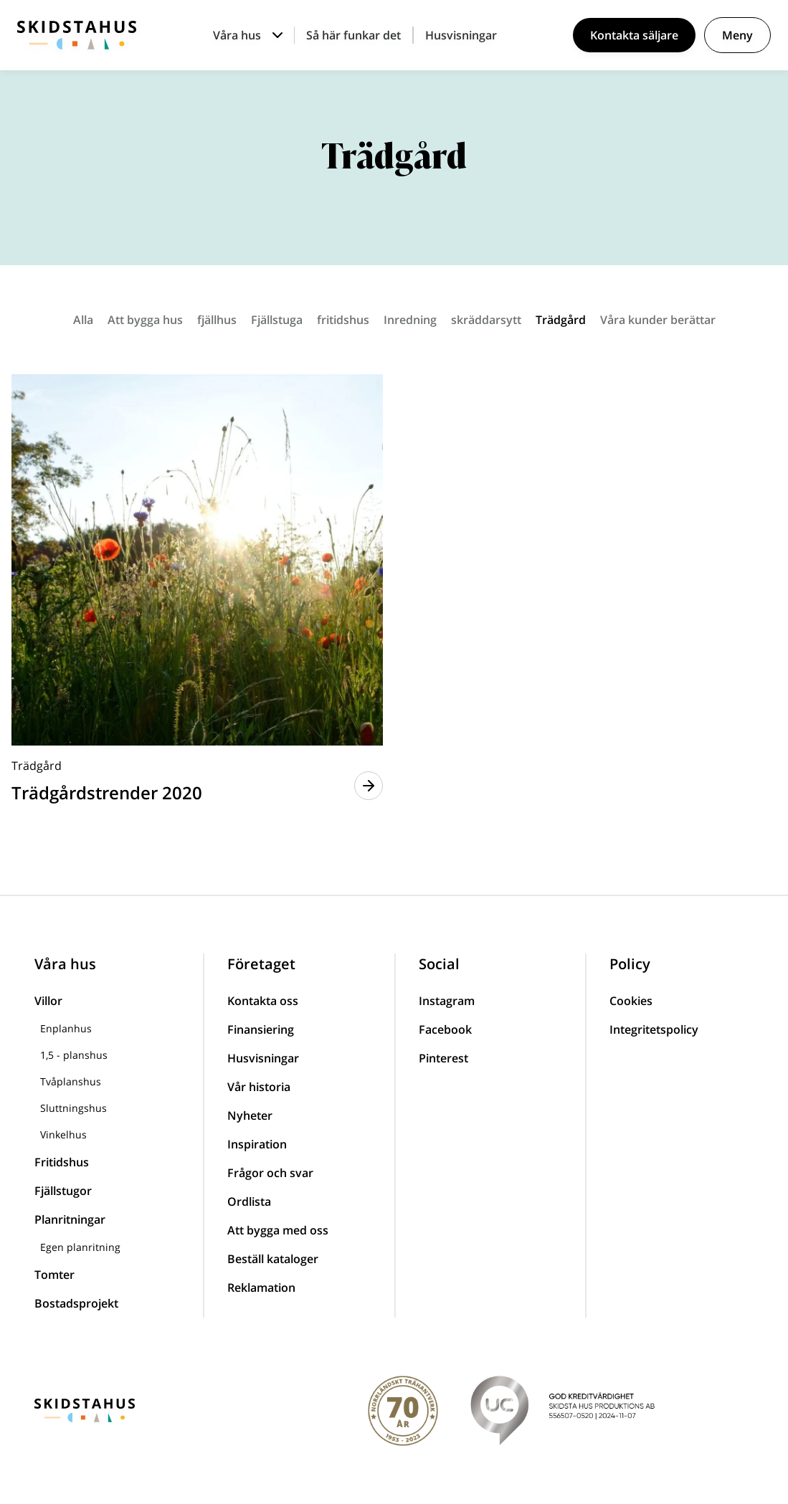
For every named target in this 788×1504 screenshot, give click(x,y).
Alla (83, 320)
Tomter (54, 1274)
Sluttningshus (73, 1108)
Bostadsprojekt (76, 1303)
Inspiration (257, 1144)
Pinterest (443, 1058)
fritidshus (343, 320)
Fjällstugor (63, 1191)
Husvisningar (461, 35)
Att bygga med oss (277, 1230)
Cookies (630, 1001)
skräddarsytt (486, 320)
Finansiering (260, 1029)
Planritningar (69, 1219)
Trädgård (561, 320)
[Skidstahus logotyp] (76, 35)
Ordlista (249, 1201)
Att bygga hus (145, 320)
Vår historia (258, 1087)
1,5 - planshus (74, 1055)
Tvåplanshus (70, 1081)
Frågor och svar (270, 1173)
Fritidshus (61, 1162)
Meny (737, 35)
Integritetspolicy (653, 1029)
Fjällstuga (277, 320)
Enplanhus (66, 1028)
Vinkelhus (63, 1134)
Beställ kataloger (272, 1259)
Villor (48, 1001)
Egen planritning (80, 1247)
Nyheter (249, 1115)
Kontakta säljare (634, 35)
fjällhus (217, 320)
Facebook (445, 1029)
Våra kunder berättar (658, 320)
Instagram (447, 1001)
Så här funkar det (353, 35)
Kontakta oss (262, 1001)
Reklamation (261, 1287)
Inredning (410, 320)
